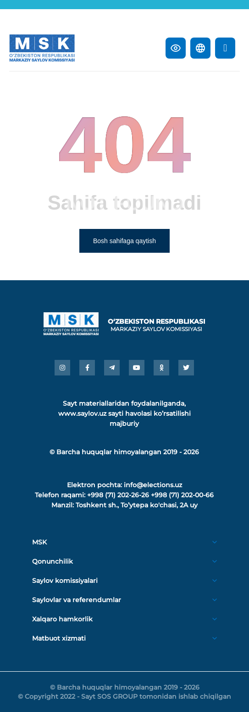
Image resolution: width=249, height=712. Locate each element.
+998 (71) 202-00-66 (182, 495)
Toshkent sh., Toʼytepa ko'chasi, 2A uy (137, 505)
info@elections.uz (153, 485)
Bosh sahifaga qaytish (124, 241)
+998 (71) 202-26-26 (118, 495)
